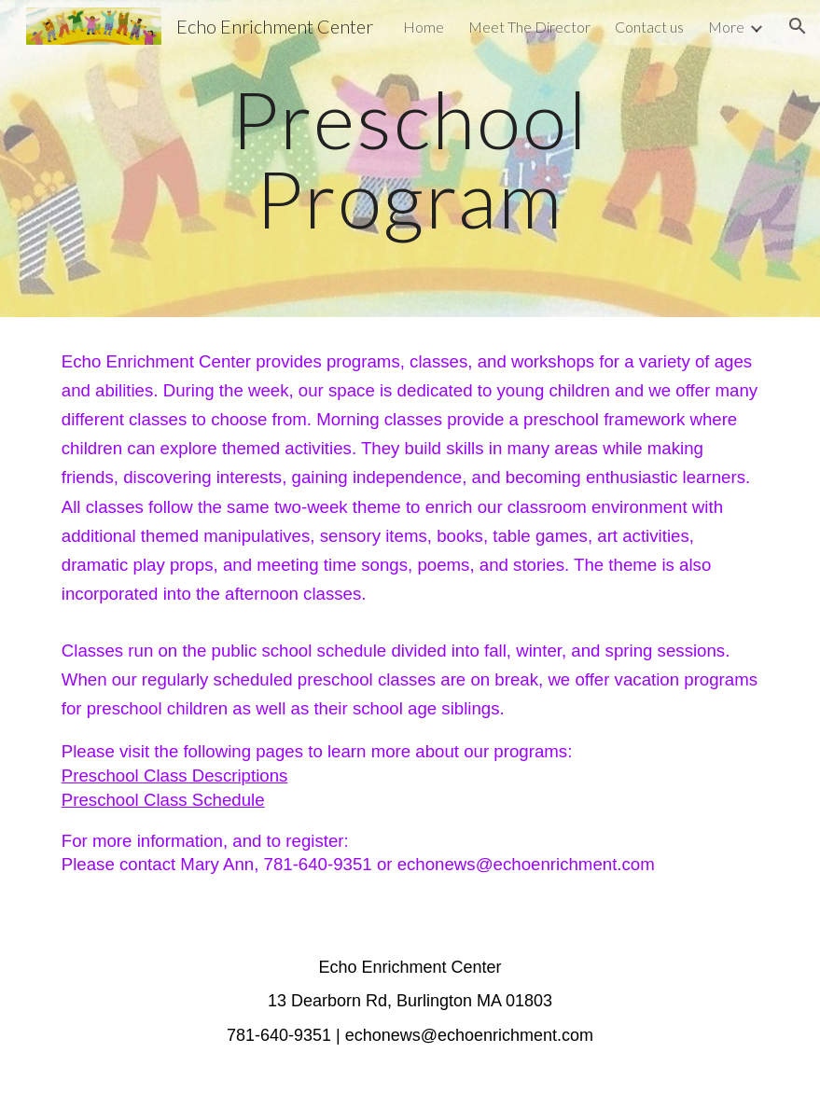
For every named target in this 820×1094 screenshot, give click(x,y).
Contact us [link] (649, 26)
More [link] (726, 26)
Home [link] (423, 26)
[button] (797, 26)
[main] (409, 159)
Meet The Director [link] (529, 26)
